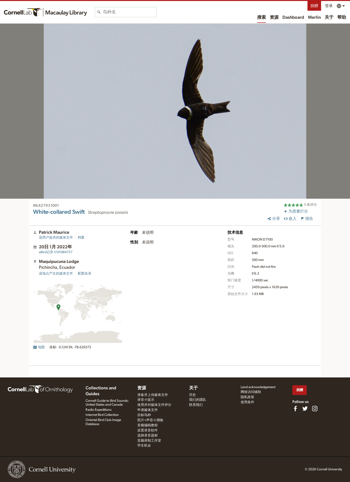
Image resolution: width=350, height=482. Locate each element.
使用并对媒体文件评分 (154, 405)
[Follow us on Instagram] (315, 408)
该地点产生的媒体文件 (56, 273)
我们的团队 (197, 400)
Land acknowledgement (258, 387)
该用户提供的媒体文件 (56, 237)
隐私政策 (247, 397)
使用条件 (247, 402)
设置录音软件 (147, 430)
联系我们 (196, 405)
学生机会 (144, 445)
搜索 (261, 17)
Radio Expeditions (99, 409)
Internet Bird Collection (102, 415)
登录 (329, 6)
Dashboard (293, 17)
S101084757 (55, 252)
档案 (81, 237)
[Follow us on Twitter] (305, 408)
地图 (39, 347)
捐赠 (314, 6)
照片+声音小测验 (150, 420)
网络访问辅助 (251, 392)
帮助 (341, 17)
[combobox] (130, 12)
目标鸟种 (144, 415)
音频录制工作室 (149, 440)
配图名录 (84, 273)
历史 (192, 395)
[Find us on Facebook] (295, 408)
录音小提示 (145, 400)
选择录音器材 (147, 435)
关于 (329, 17)
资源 (274, 17)
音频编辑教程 (147, 425)
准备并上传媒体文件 (152, 395)
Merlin (314, 17)
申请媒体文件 (147, 410)
